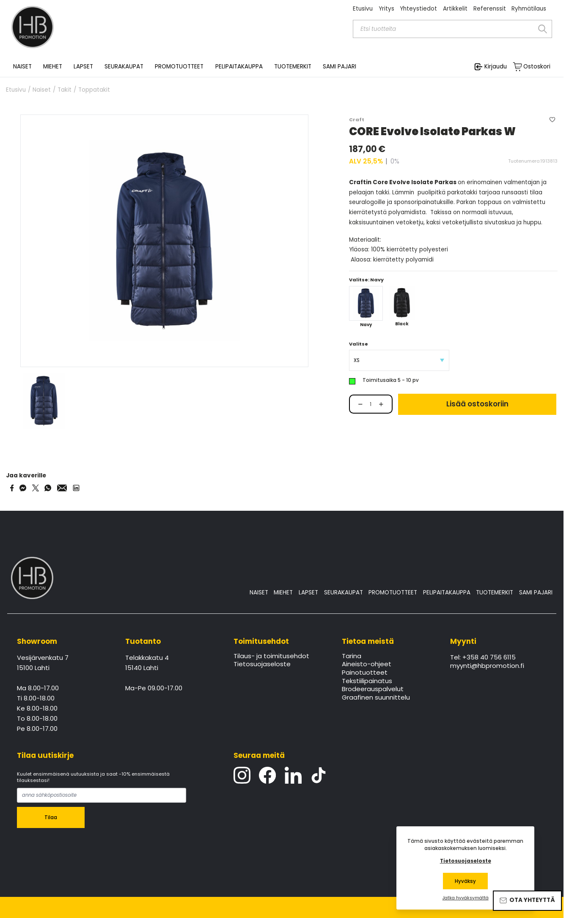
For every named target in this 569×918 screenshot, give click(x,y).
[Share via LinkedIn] (76, 488)
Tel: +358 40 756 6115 (483, 658)
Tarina (351, 656)
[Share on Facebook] (12, 488)
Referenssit (489, 9)
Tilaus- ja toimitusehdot (271, 656)
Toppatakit (94, 90)
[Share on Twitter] (35, 488)
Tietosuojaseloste (262, 664)
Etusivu (363, 9)
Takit (64, 90)
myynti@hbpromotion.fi (487, 666)
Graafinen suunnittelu (376, 698)
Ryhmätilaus (528, 9)
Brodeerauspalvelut (373, 689)
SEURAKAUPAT (123, 66)
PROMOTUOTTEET (392, 592)
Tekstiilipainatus (367, 681)
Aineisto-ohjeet (366, 664)
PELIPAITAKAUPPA (446, 592)
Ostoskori (536, 66)
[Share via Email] (62, 488)
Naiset (42, 90)
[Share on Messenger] (22, 488)
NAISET (259, 592)
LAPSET (308, 592)
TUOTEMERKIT (494, 592)
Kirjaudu (495, 67)
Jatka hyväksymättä (466, 898)
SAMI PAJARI (339, 66)
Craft (356, 119)
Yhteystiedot (418, 9)
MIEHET (283, 592)
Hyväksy (465, 881)
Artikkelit (455, 9)
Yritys (386, 9)
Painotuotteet (365, 673)
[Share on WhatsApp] (47, 488)
